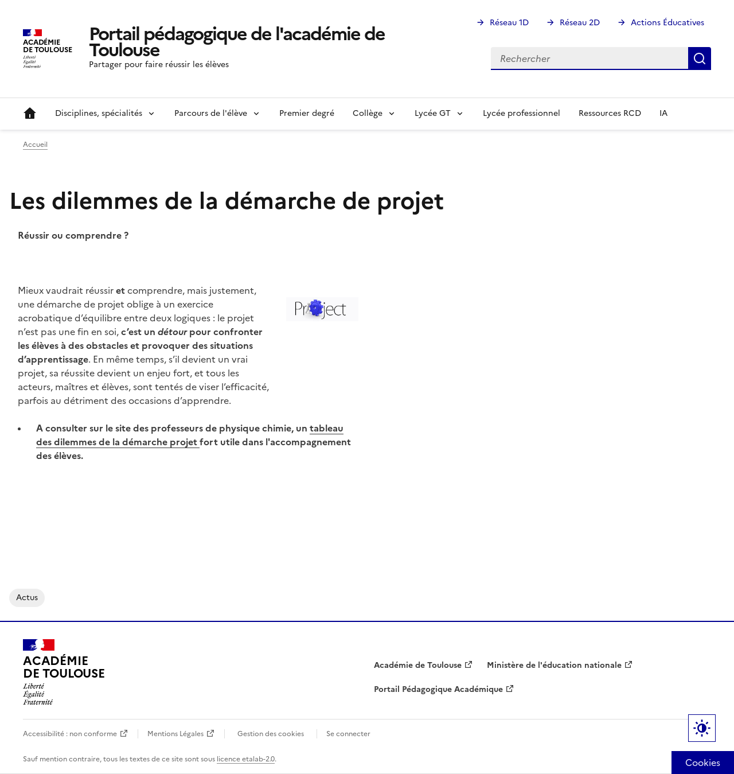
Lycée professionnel (521, 113)
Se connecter (348, 734)
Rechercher (699, 58)
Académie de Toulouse (418, 665)
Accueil (30, 114)
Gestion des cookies (270, 734)
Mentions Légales (175, 734)
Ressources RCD (610, 113)
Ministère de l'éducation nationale (554, 665)
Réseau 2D (580, 23)
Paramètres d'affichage (702, 728)
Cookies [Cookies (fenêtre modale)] (702, 762)
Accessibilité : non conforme (70, 734)
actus (27, 598)
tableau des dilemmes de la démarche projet (189, 435)
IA (663, 113)
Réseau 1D (509, 23)
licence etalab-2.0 (246, 759)
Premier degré (306, 113)
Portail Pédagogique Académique (438, 689)
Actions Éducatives (667, 23)
